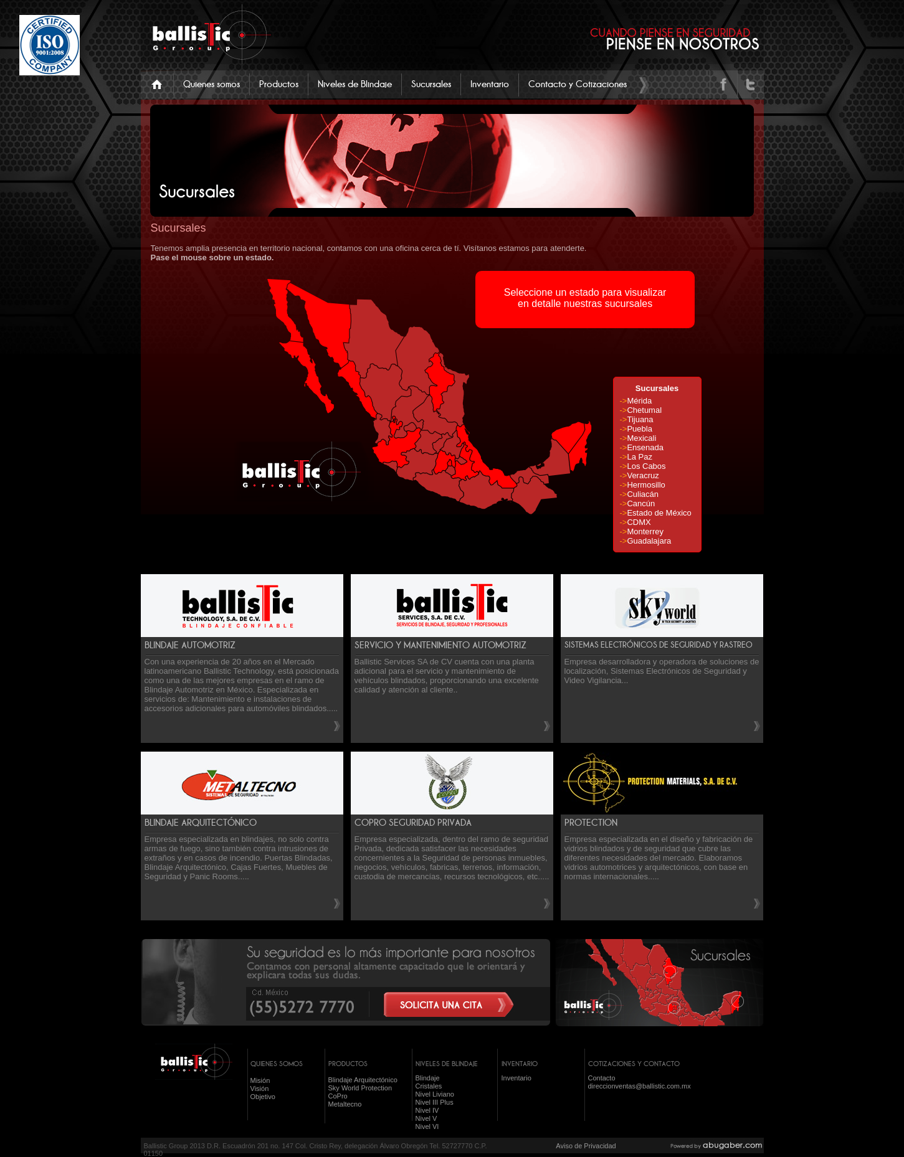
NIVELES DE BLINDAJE (447, 1063)
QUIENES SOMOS (276, 1063)
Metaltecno (345, 1104)
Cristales (429, 1086)
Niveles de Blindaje (355, 84)
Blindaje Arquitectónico (362, 1080)
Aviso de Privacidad (586, 1146)
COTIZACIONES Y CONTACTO (634, 1063)
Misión (260, 1080)
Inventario (489, 84)
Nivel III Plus (435, 1102)
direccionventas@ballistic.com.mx (639, 1086)
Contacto (602, 1078)
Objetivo (262, 1096)
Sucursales (431, 84)
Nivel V (426, 1118)
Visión (259, 1088)
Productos (278, 84)
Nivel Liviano (435, 1094)
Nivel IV (427, 1110)
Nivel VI (427, 1126)
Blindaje (428, 1078)
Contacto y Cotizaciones (577, 84)
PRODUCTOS (348, 1063)
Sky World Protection (360, 1088)
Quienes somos (211, 84)
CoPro (338, 1096)
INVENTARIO (520, 1063)
